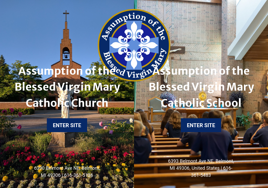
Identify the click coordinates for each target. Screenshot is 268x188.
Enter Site (67, 125)
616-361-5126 (78, 175)
